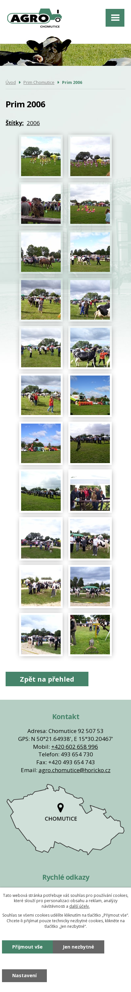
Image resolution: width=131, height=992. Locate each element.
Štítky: (15, 123)
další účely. (79, 906)
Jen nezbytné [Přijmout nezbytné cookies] (78, 947)
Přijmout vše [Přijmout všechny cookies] (27, 947)
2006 (33, 123)
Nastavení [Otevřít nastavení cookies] (24, 975)
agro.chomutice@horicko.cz (75, 770)
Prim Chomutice (38, 82)
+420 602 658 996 (74, 746)
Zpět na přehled (47, 679)
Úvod (11, 82)
